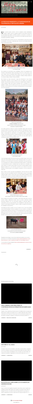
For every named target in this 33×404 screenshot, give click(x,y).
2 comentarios (9, 355)
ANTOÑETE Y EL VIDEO (8, 344)
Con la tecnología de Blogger (16, 400)
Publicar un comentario (11, 317)
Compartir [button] (28, 249)
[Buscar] (28, 1)
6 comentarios (9, 394)
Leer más (30, 317)
